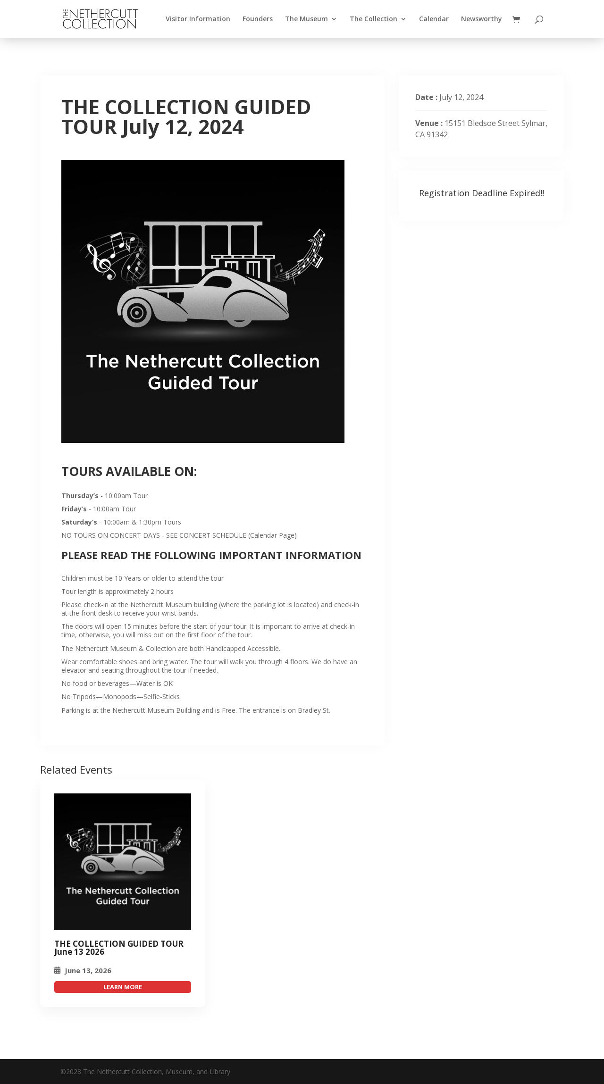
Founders (258, 19)
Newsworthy (481, 19)
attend (122, 987)
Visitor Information (198, 19)
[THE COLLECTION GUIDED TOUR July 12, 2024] (122, 861)
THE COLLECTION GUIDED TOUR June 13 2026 (119, 947)
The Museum (306, 19)
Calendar (434, 19)
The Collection (373, 19)
